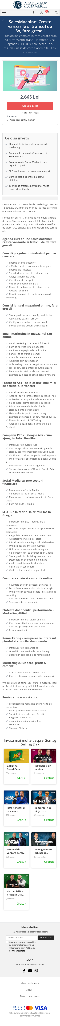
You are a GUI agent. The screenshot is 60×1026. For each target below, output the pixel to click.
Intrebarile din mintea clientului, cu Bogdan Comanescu (43, 767)
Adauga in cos (30, 105)
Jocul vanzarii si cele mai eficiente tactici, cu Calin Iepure (16, 809)
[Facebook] (24, 971)
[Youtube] (30, 971)
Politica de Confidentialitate (22, 949)
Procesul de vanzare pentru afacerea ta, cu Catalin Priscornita (16, 851)
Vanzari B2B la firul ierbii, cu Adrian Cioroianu (15, 893)
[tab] (30, 198)
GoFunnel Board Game (14, 767)
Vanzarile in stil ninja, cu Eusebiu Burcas (43, 809)
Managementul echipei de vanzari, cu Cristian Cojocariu (43, 851)
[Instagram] (36, 971)
